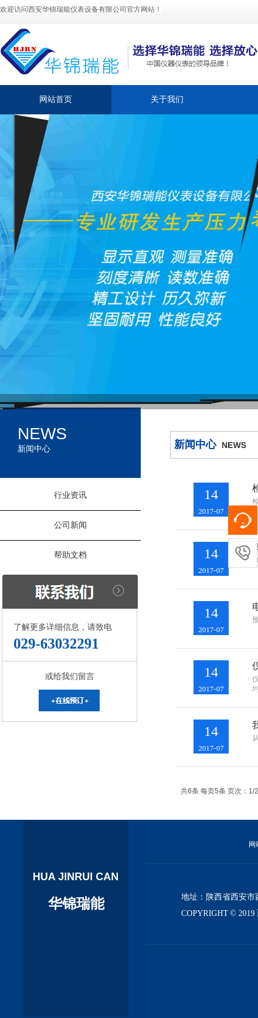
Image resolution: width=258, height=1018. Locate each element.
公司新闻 (70, 525)
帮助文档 (70, 555)
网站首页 (55, 99)
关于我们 (167, 99)
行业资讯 (70, 495)
